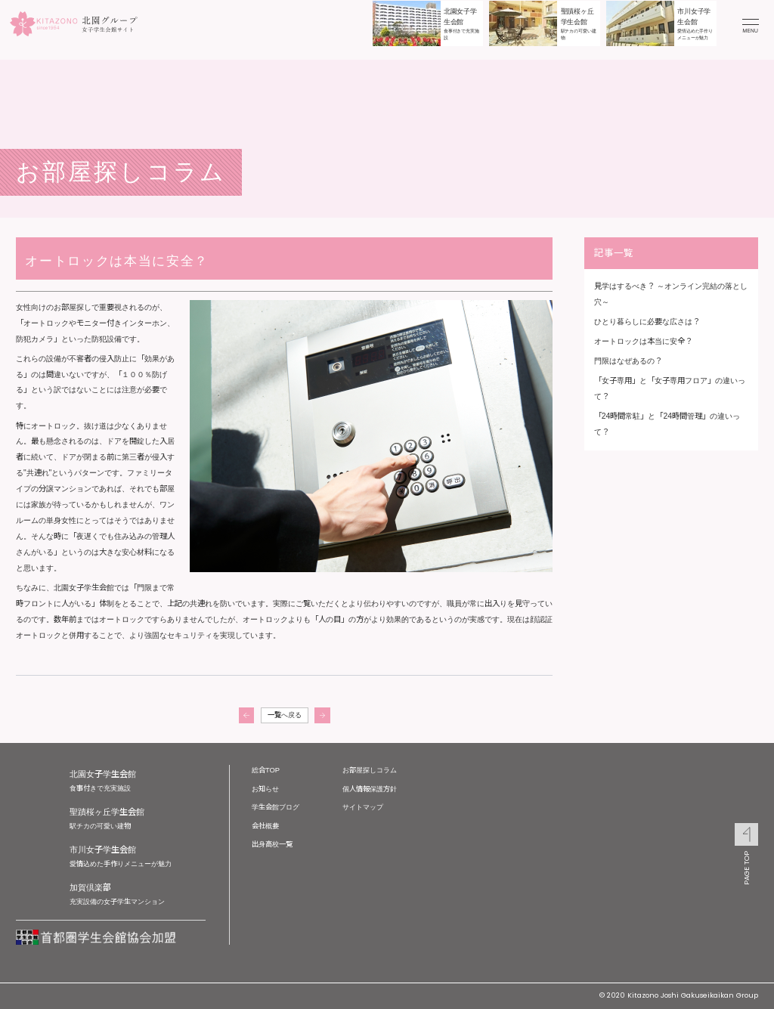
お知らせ (265, 789)
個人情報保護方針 (369, 789)
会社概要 (265, 826)
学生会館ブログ (275, 807)
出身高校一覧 (272, 844)
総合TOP (266, 770)
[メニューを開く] (750, 24)
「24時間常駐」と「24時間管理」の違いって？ (667, 424)
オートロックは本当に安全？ (643, 341)
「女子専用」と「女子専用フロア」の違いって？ (669, 388)
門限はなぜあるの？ (628, 361)
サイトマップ (362, 807)
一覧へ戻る (285, 714)
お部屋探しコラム (369, 770)
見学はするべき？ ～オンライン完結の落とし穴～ (671, 294)
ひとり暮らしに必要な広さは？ (647, 321)
